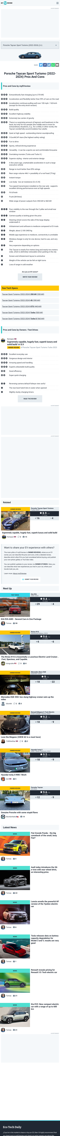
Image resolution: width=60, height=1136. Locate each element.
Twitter (41, 65)
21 (16, 996)
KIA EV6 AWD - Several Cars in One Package (21, 619)
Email (57, 65)
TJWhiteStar (8, 741)
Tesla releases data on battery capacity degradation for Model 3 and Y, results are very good (45, 939)
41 (16, 1030)
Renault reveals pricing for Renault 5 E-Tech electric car (44, 971)
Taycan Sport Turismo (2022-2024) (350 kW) (23, 294)
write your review (30, 277)
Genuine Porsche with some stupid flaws (19, 812)
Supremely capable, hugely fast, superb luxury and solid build (29, 532)
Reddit (49, 65)
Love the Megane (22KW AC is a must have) (21, 737)
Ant (5, 779)
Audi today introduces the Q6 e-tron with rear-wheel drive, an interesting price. (44, 869)
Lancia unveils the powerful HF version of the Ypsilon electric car (45, 904)
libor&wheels (8, 817)
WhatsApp (53, 65)
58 (16, 623)
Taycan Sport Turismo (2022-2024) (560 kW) (23, 319)
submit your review (31, 579)
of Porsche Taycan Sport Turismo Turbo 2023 (32, 347)
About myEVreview (19, 573)
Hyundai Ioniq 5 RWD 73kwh (13, 775)
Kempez (10, 339)
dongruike (7, 663)
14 (24, 817)
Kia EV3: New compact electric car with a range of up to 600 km (45, 1006)
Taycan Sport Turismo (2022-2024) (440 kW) (21, 306)
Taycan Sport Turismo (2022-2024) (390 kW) (21, 300)
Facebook (45, 65)
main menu (57, 2)
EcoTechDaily (12, 1127)
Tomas (6, 623)
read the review (30, 399)
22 (16, 893)
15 (26, 537)
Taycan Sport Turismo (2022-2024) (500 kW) (22, 313)
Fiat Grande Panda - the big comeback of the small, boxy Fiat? (44, 835)
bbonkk (6, 704)
